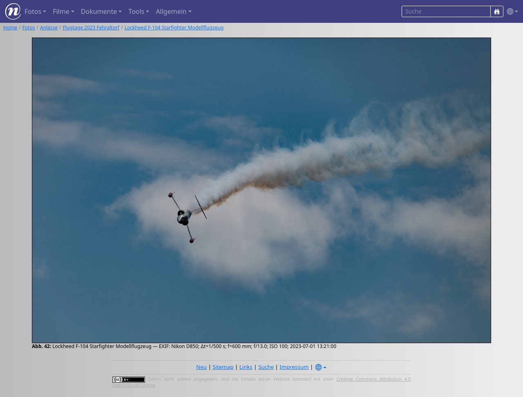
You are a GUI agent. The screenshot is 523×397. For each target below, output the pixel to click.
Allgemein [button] (171, 11)
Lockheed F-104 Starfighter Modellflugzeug (174, 27)
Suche (266, 366)
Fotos (28, 27)
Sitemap (222, 366)
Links (246, 366)
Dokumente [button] (99, 11)
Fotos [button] (33, 11)
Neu (201, 366)
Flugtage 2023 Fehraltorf (91, 27)
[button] (510, 11)
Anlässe (49, 27)
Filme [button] (61, 11)
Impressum (293, 366)
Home (10, 27)
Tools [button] (136, 11)
